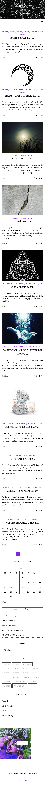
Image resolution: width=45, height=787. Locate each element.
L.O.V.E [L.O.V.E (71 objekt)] (35, 673)
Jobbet (29, 424)
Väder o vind (22, 456)
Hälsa (12, 32)
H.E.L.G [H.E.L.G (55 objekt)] (26, 668)
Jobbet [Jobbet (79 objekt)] (16, 673)
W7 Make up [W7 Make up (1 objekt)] (19, 686)
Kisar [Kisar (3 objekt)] (25, 673)
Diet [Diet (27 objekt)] (17, 668)
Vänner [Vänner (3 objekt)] (7, 686)
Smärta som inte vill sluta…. (12, 625)
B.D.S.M (5, 347)
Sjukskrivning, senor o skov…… (22, 427)
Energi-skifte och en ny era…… (22, 96)
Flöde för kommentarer (11, 711)
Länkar (21, 773)
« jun (4, 602)
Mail (10, 773)
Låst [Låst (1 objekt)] (6, 677)
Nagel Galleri (32, 773)
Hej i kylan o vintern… (22, 459)
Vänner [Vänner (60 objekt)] (32, 681)
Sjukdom (38, 424)
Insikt (19, 32)
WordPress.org (7, 716)
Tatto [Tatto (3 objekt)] (37, 677)
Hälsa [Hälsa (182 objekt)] (35, 668)
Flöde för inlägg (8, 706)
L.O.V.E (26, 32)
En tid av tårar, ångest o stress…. (14, 616)
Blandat (13, 90)
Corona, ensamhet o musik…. (22, 523)
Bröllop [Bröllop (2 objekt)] (7, 668)
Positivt (34, 32)
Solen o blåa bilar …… (22, 38)
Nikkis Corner (22, 5)
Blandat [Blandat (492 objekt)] (27, 664)
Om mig (15, 773)
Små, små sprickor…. (22, 222)
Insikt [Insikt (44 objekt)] (6, 673)
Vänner (32, 456)
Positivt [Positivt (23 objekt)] (15, 677)
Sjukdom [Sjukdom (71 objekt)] (27, 677)
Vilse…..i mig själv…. (23, 159)
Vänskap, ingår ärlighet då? (22, 491)
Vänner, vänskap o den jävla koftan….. (16, 630)
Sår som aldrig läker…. (22, 287)
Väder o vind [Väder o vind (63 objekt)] (20, 681)
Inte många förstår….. (10, 621)
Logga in (5, 701)
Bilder (5, 32)
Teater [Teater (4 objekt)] (7, 681)
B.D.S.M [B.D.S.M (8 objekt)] (6, 664)
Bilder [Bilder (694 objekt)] (16, 664)
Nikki (6, 57)
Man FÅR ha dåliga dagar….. (13, 635)
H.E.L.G (14, 284)
